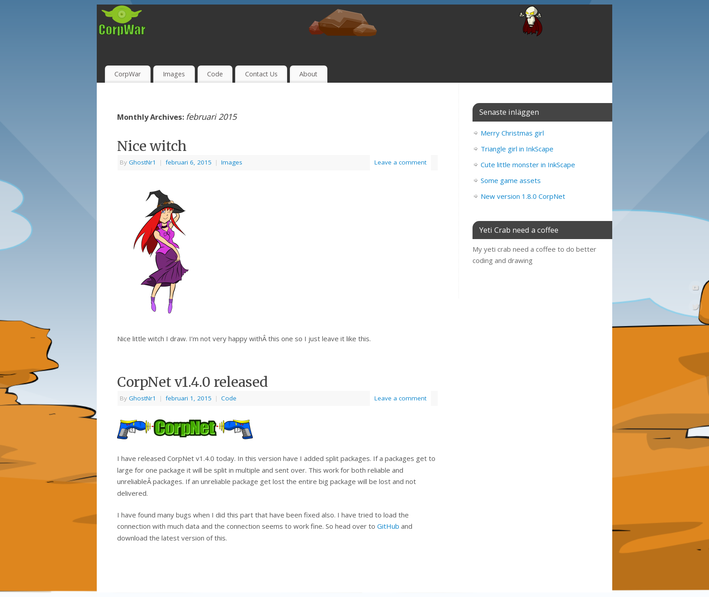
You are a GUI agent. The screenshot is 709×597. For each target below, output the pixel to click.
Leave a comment (400, 162)
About (308, 74)
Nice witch (152, 146)
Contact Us (261, 74)
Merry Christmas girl (512, 132)
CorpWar (127, 74)
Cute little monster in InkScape (528, 164)
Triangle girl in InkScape (517, 148)
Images (174, 74)
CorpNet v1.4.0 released (192, 381)
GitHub (388, 526)
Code (215, 74)
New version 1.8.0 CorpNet (523, 196)
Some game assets (511, 180)
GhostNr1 (142, 162)
